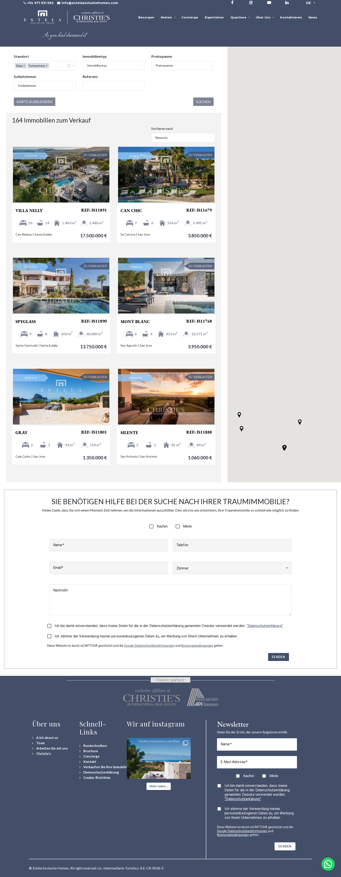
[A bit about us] (45, 737)
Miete (187, 526)
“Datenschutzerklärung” (264, 626)
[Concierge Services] (89, 756)
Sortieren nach (162, 128)
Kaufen (162, 526)
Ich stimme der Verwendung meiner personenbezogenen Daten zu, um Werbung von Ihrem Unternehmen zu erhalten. (146, 636)
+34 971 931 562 (40, 3)
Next (106, 180)
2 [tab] (54, 196)
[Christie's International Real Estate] (41, 753)
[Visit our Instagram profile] (251, 2)
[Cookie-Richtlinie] (94, 777)
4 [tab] (68, 196)
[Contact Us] (87, 761)
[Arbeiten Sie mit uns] (50, 748)
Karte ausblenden (34, 101)
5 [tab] (74, 196)
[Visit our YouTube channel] (269, 2)
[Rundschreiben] (93, 745)
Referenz (90, 76)
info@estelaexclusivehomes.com (90, 3)
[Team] (38, 743)
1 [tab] (48, 196)
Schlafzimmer (25, 76)
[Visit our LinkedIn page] (287, 2)
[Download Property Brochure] (88, 751)
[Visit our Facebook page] (232, 2)
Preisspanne (161, 56)
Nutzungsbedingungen (197, 645)
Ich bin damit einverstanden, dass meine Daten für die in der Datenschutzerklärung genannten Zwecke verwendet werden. (169, 626)
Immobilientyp (95, 56)
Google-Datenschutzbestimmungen (149, 645)
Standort (21, 56)
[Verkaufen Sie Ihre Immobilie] (103, 767)
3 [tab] (61, 196)
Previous (16, 180)
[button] (284, 448)
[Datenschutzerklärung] (99, 772)
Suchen (203, 101)
